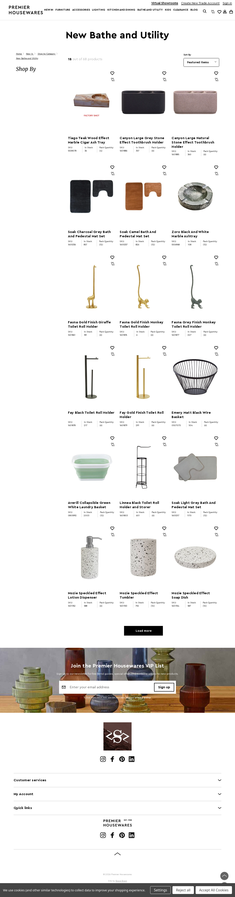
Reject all (183, 890)
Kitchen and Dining (121, 9)
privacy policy (143, 698)
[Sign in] (225, 11)
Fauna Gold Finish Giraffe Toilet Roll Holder (89, 324)
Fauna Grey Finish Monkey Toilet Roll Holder (194, 324)
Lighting (98, 9)
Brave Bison (121, 882)
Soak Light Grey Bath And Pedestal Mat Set (194, 505)
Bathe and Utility (150, 9)
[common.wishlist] (219, 11)
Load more (143, 631)
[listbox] (201, 62)
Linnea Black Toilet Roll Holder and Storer (139, 505)
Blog (194, 9)
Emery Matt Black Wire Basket (191, 415)
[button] (37, 69)
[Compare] (213, 11)
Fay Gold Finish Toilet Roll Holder (142, 415)
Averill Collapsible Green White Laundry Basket (89, 505)
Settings (160, 890)
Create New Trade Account (200, 3)
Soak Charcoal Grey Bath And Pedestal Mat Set (89, 234)
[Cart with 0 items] (231, 11)
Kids (168, 9)
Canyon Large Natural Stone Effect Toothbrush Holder (193, 142)
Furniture (62, 9)
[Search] (204, 11)
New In (48, 9)
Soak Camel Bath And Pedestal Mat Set (138, 234)
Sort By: (187, 55)
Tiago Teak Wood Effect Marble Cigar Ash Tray (88, 140)
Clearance (180, 9)
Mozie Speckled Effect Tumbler (139, 595)
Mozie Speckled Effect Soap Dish (191, 595)
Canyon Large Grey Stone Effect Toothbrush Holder (142, 140)
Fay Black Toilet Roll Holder (91, 412)
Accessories (81, 9)
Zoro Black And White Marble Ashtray (190, 234)
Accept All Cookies (214, 890)
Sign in (227, 3)
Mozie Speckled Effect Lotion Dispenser (87, 595)
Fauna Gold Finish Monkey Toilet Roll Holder (141, 324)
